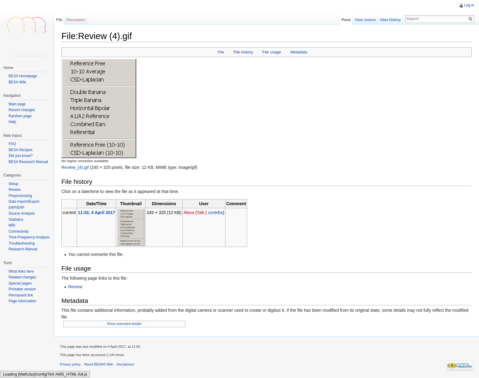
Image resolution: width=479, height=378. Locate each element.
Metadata (298, 52)
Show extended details (124, 323)
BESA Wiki (17, 82)
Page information (22, 301)
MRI (12, 225)
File (221, 52)
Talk (200, 212)
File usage (271, 52)
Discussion (75, 19)
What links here (21, 271)
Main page (17, 104)
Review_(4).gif (75, 167)
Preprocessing (20, 196)
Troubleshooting (22, 243)
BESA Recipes (20, 150)
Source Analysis (22, 213)
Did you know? (21, 156)
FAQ (12, 144)
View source (365, 19)
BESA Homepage (23, 76)
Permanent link (21, 295)
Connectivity (18, 231)
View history (390, 19)
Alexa (188, 212)
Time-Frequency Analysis (29, 237)
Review (75, 286)
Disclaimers (125, 364)
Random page (20, 116)
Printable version (22, 289)
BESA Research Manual (28, 162)
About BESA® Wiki (98, 364)
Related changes (22, 277)
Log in (469, 5)
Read (346, 19)
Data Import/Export (24, 201)
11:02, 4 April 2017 (96, 212)
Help (12, 122)
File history (243, 52)
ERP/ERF (16, 207)
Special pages (20, 283)
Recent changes (22, 110)
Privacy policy (70, 364)
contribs (215, 212)
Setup (13, 184)
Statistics (16, 219)
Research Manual (23, 249)
